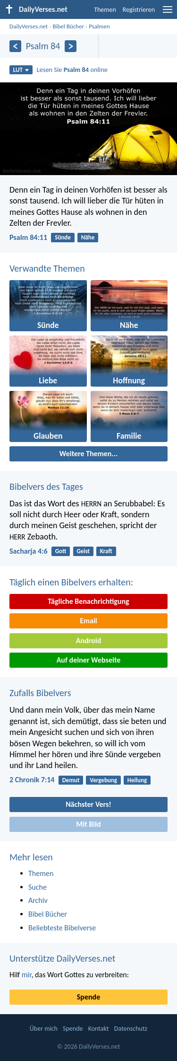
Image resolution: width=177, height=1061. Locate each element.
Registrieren (139, 10)
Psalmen (99, 26)
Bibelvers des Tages (46, 486)
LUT (21, 69)
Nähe (88, 237)
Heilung (137, 780)
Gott (61, 551)
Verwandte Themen (47, 268)
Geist (83, 551)
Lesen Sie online (72, 69)
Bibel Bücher (68, 26)
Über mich (44, 1029)
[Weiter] (70, 46)
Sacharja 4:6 (28, 551)
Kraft (106, 551)
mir (27, 974)
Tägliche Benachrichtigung (88, 601)
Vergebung (103, 780)
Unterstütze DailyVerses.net (62, 958)
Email (88, 620)
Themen (105, 10)
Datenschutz (130, 1029)
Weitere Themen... (88, 453)
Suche (37, 887)
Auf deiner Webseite (89, 659)
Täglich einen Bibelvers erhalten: (71, 582)
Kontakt (98, 1029)
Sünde (63, 237)
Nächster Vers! (88, 804)
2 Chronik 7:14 (31, 779)
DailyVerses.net (28, 26)
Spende (88, 996)
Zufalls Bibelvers (40, 692)
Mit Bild (88, 824)
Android (88, 640)
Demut (71, 780)
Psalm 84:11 (28, 237)
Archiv (38, 900)
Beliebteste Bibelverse (62, 927)
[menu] (167, 13)
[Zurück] (15, 46)
